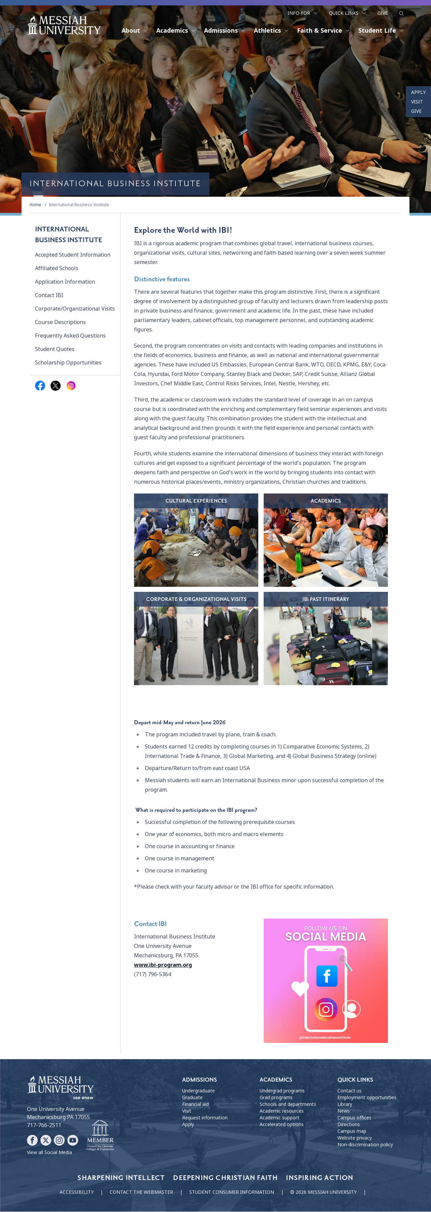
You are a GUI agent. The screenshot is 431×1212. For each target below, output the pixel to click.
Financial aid (195, 1105)
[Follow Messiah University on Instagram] (59, 1140)
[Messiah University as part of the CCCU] (100, 1135)
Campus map (351, 1131)
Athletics (271, 30)
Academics (176, 30)
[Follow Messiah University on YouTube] (72, 1140)
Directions (348, 1125)
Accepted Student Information (72, 255)
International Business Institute (79, 205)
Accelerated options (282, 1125)
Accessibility (77, 1192)
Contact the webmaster (141, 1192)
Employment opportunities (366, 1098)
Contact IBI (49, 295)
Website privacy (354, 1138)
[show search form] (401, 13)
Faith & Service (323, 30)
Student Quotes (54, 349)
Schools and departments (288, 1105)
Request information (205, 1118)
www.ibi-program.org (163, 965)
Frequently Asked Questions (70, 336)
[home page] (64, 25)
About (135, 30)
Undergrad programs (282, 1091)
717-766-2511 (44, 1125)
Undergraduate (198, 1091)
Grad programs (276, 1098)
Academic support (279, 1118)
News (343, 1111)
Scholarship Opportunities (68, 363)
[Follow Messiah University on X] (45, 1140)
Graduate (192, 1098)
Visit (417, 101)
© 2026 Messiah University (323, 1192)
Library (344, 1105)
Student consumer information (231, 1192)
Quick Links (348, 12)
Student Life (381, 30)
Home (35, 205)
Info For (303, 12)
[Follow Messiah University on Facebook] (32, 1140)
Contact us (349, 1091)
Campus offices (354, 1118)
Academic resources (282, 1111)
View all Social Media (49, 1152)
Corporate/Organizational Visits (75, 309)
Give (382, 12)
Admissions (225, 30)
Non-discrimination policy (365, 1145)
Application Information (65, 282)
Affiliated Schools (56, 269)
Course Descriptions (60, 322)
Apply (418, 92)
